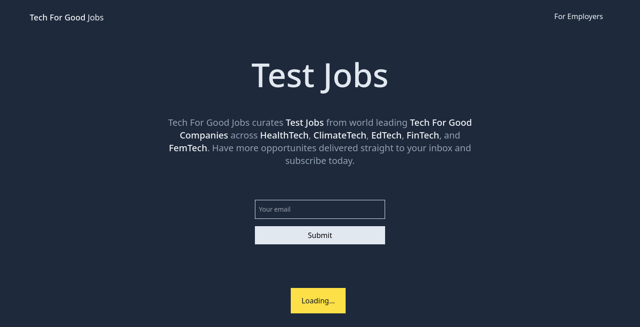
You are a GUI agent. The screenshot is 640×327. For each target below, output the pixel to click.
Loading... (318, 301)
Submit (320, 235)
